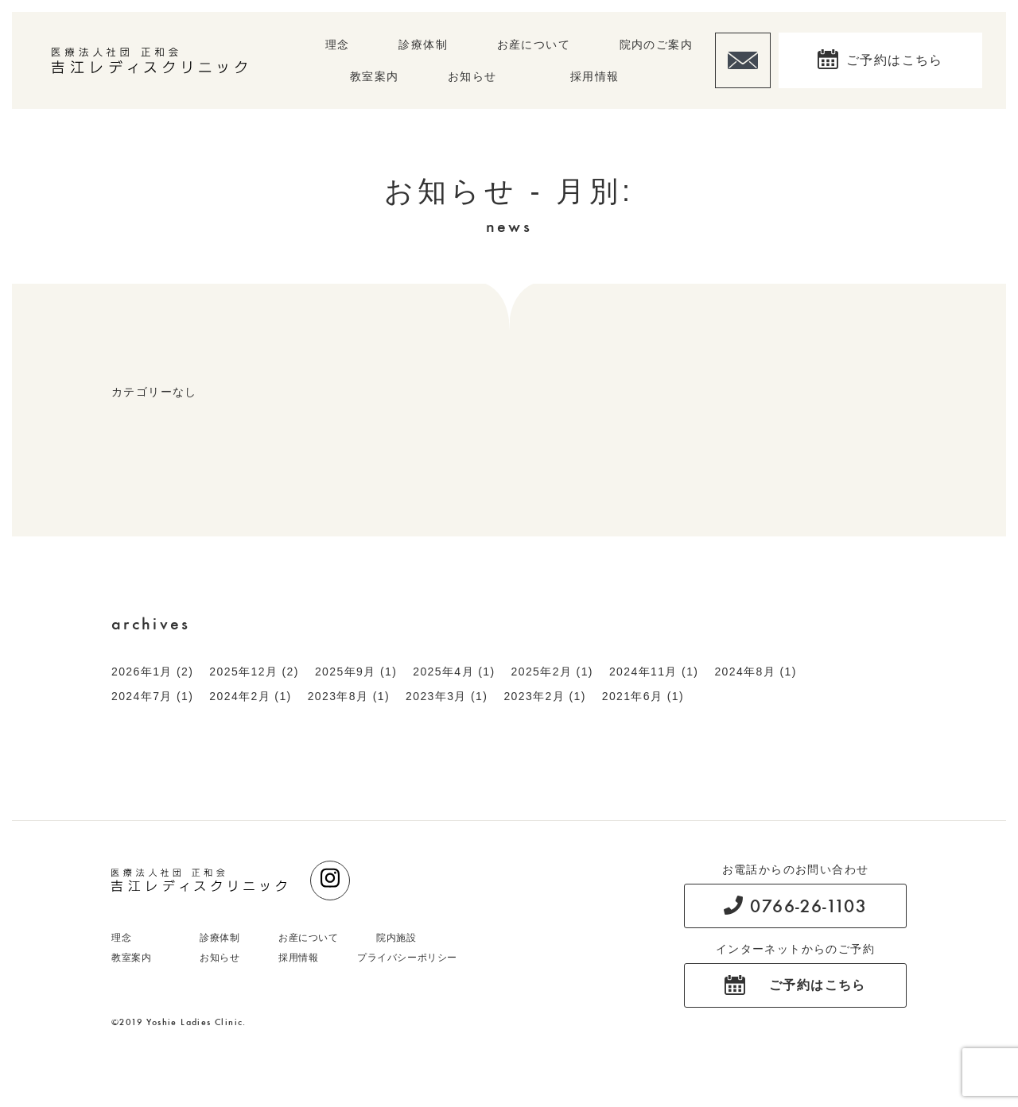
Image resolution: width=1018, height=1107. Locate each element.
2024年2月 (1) (250, 696)
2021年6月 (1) (643, 696)
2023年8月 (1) (349, 696)
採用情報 (595, 76)
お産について (533, 44)
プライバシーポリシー (407, 957)
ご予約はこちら (894, 60)
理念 (337, 44)
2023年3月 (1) (447, 696)
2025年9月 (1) (356, 671)
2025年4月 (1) (454, 671)
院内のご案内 (656, 44)
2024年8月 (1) (755, 671)
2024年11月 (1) (654, 671)
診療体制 (423, 44)
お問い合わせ (743, 60)
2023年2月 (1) (544, 696)
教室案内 (374, 76)
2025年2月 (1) (552, 671)
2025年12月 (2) (254, 671)
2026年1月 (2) (152, 671)
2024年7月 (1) (152, 696)
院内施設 (396, 937)
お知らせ (472, 76)
